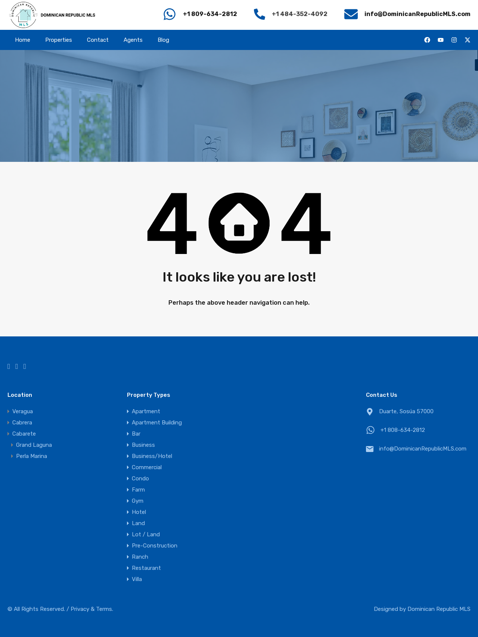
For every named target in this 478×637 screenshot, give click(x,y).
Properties (58, 40)
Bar (136, 433)
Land (138, 523)
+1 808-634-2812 (403, 430)
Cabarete (24, 433)
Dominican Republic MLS (439, 609)
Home (22, 40)
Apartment (146, 411)
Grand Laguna (34, 445)
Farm (138, 489)
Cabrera (22, 422)
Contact (98, 40)
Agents (133, 40)
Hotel (139, 512)
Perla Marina (31, 456)
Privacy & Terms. (92, 609)
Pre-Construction (154, 545)
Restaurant (146, 568)
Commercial (147, 467)
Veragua (22, 411)
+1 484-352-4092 (300, 14)
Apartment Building (157, 422)
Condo (140, 478)
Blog (163, 40)
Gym (137, 501)
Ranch (140, 556)
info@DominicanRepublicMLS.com (422, 448)
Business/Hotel (152, 456)
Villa (137, 579)
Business (143, 445)
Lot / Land (146, 534)
